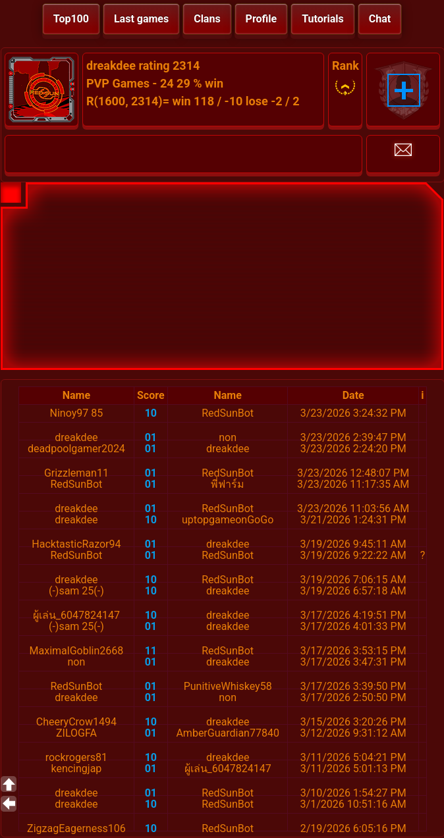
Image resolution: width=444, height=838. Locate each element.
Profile (261, 19)
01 (151, 437)
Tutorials (323, 19)
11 (151, 650)
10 (151, 413)
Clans (207, 19)
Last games (141, 19)
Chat (380, 19)
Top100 (71, 19)
